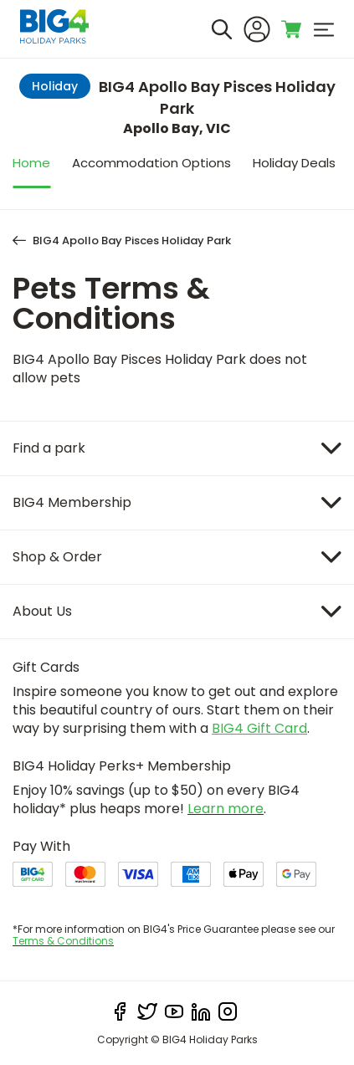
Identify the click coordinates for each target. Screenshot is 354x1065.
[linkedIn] (201, 1011)
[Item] (177, 448)
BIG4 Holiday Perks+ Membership (122, 766)
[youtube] (174, 1011)
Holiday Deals (294, 163)
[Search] (221, 29)
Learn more (225, 808)
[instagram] (228, 1011)
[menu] (324, 29)
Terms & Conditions (63, 941)
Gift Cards (46, 667)
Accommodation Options (151, 163)
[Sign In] (257, 29)
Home (31, 163)
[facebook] (120, 1011)
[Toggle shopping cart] (292, 29)
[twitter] (147, 1011)
